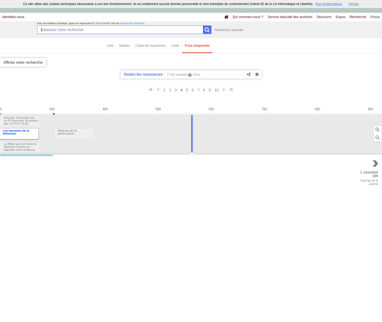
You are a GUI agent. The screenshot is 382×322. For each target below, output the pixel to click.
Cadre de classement (151, 46)
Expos (340, 17)
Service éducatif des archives (290, 17)
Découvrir (324, 17)
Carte (175, 46)
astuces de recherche (132, 23)
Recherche (358, 17)
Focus (375, 17)
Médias (124, 46)
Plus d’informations (328, 4)
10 (216, 90)
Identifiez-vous (13, 17)
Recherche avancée (229, 30)
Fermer (354, 4)
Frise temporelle (197, 46)
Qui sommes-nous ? (248, 17)
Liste (110, 46)
